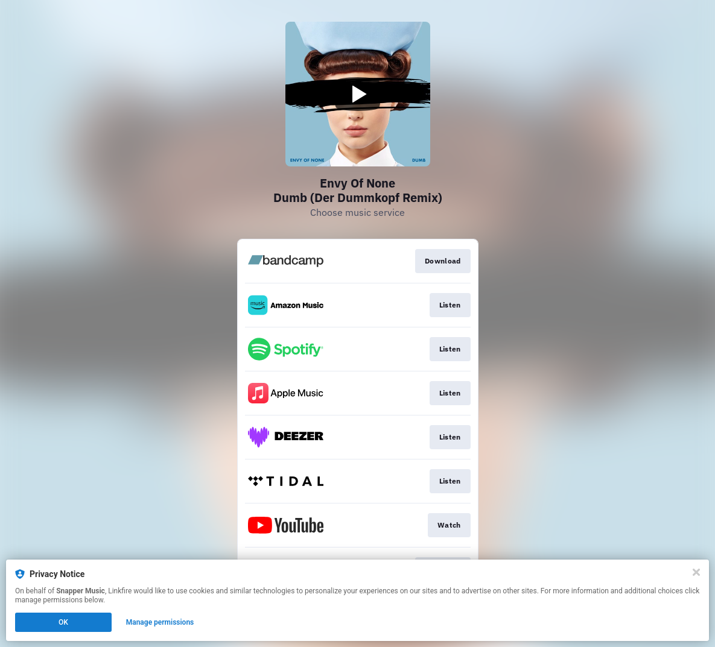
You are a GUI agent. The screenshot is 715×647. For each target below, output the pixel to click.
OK (63, 622)
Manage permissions (160, 622)
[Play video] (358, 94)
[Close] (696, 572)
